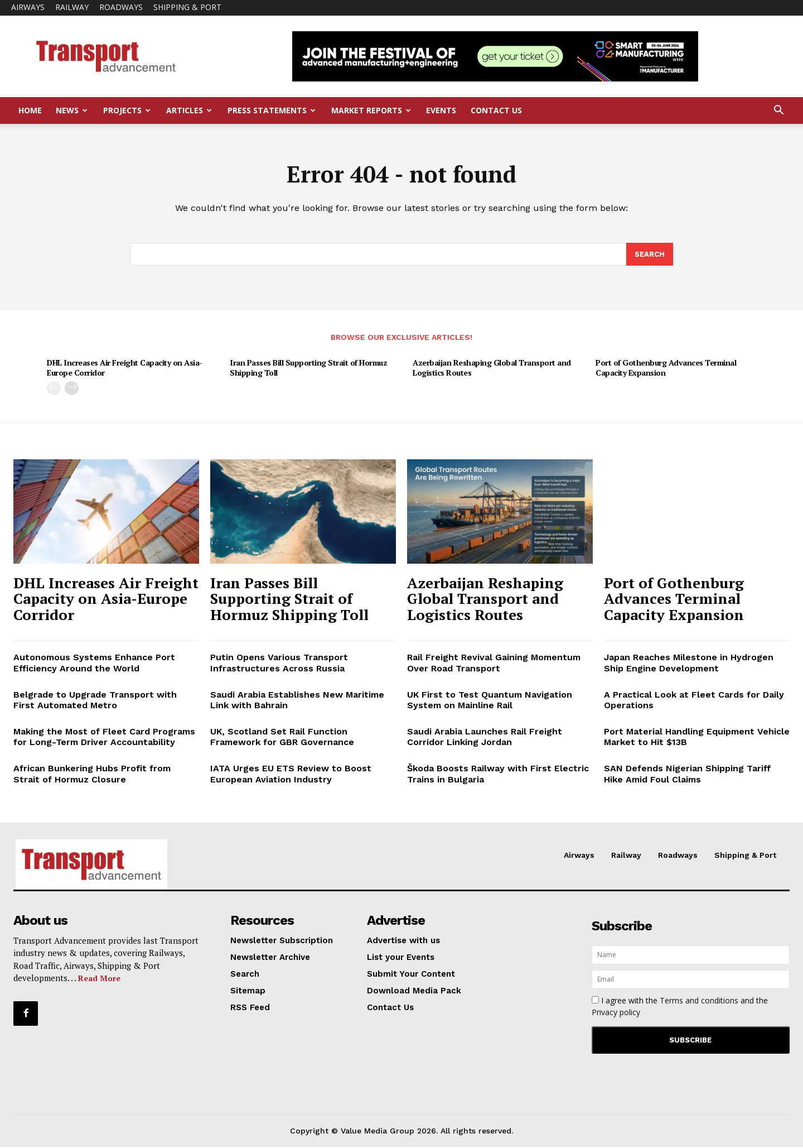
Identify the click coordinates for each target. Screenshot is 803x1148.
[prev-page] (54, 389)
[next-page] (72, 389)
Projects (127, 110)
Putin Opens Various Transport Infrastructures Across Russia (279, 663)
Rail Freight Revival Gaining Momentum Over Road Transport (494, 663)
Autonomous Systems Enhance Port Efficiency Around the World (94, 663)
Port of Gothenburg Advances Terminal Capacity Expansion (666, 368)
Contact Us (496, 110)
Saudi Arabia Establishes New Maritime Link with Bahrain (297, 701)
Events (441, 110)
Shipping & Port (187, 7)
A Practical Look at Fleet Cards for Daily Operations (694, 701)
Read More (99, 979)
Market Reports (371, 110)
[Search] (649, 255)
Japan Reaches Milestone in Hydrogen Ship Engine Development (688, 663)
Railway (72, 7)
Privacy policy (616, 1013)
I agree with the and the (680, 1007)
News (72, 110)
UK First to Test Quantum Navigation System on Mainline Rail (489, 701)
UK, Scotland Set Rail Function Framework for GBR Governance (282, 737)
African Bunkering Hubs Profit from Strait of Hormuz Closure (92, 774)
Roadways (121, 7)
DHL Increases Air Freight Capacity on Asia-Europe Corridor (124, 368)
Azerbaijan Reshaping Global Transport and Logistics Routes (492, 368)
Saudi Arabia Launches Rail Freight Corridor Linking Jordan (484, 737)
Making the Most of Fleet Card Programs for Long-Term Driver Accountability (104, 737)
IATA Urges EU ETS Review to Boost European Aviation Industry (290, 774)
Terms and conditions (699, 1001)
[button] (778, 111)
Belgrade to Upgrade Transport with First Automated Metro (95, 701)
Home (30, 110)
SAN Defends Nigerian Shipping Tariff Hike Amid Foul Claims (687, 774)
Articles (189, 110)
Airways (28, 7)
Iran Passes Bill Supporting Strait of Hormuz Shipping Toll (308, 368)
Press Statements (272, 110)
